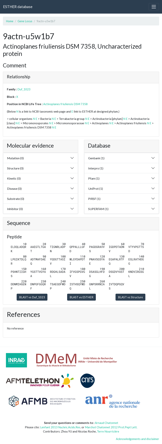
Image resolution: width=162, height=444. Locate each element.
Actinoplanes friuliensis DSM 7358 (65, 104)
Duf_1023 (23, 89)
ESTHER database (17, 6)
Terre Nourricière (108, 431)
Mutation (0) (15, 158)
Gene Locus (25, 21)
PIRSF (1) (94, 198)
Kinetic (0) (14, 178)
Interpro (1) (95, 168)
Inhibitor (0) (15, 209)
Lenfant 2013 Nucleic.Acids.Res (60, 427)
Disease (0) (14, 188)
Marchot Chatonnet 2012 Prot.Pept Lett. (111, 427)
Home (9, 21)
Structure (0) (15, 168)
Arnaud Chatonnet (106, 422)
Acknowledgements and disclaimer (137, 439)
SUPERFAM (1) (98, 209)
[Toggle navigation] (154, 6)
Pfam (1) (93, 178)
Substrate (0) (15, 198)
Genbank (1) (96, 158)
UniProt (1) (95, 188)
